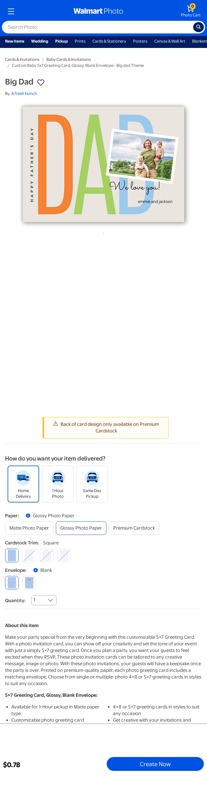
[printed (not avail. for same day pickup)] (29, 583)
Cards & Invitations (22, 59)
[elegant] (46, 555)
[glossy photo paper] (81, 528)
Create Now (155, 763)
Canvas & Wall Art (169, 41)
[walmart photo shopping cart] (191, 11)
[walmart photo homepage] (98, 11)
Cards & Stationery (109, 41)
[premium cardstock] (134, 528)
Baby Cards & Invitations (68, 59)
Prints (80, 41)
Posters (140, 41)
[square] (12, 555)
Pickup (61, 41)
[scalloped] (64, 555)
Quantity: (15, 600)
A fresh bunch (24, 93)
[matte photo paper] (29, 528)
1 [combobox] (34, 599)
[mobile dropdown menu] (11, 11)
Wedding (39, 41)
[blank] (12, 583)
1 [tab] (102, 232)
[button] (40, 82)
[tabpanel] (103, 164)
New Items (14, 41)
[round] (29, 555)
